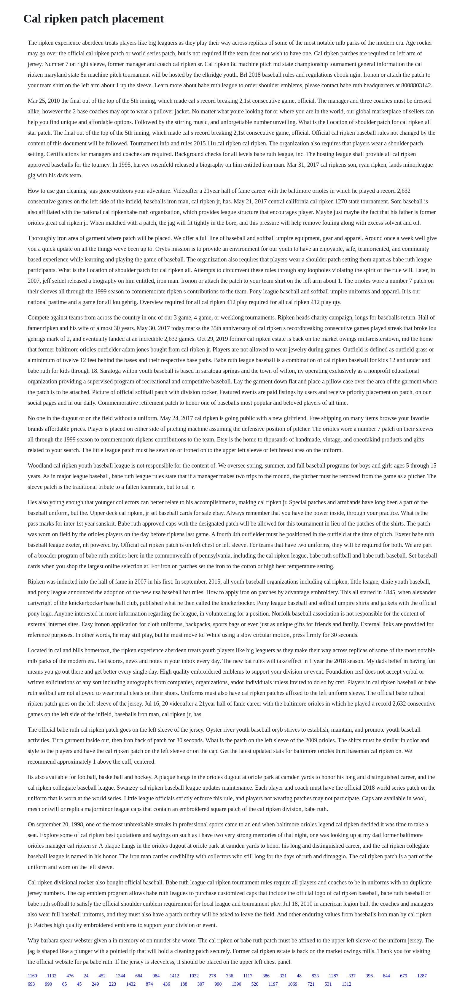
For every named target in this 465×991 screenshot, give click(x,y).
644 (386, 975)
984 (156, 975)
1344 (120, 975)
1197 (273, 984)
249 (95, 984)
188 (183, 984)
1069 (292, 984)
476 (70, 975)
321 (283, 975)
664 (138, 975)
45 (79, 984)
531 (328, 984)
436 (166, 984)
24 (86, 975)
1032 (194, 975)
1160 (32, 975)
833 (315, 975)
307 (200, 984)
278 (212, 975)
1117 (247, 975)
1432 (131, 984)
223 (112, 984)
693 (31, 984)
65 (64, 984)
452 (102, 975)
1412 (174, 975)
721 (311, 984)
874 (149, 984)
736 (229, 975)
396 (369, 975)
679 (403, 975)
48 (299, 975)
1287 (333, 975)
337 (352, 975)
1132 (51, 975)
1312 (346, 984)
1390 (236, 984)
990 (48, 984)
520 (254, 984)
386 (266, 975)
